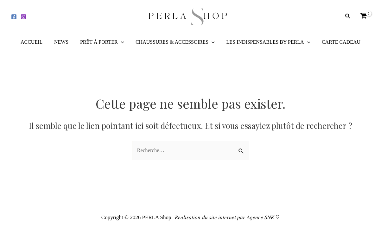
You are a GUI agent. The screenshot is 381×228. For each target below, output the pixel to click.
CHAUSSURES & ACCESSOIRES (174, 42)
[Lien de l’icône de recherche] (348, 16)
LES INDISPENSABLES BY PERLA (266, 42)
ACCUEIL (35, 42)
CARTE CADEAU (337, 42)
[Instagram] (23, 17)
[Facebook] (14, 17)
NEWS (63, 42)
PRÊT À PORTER (102, 42)
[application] (121, 42)
